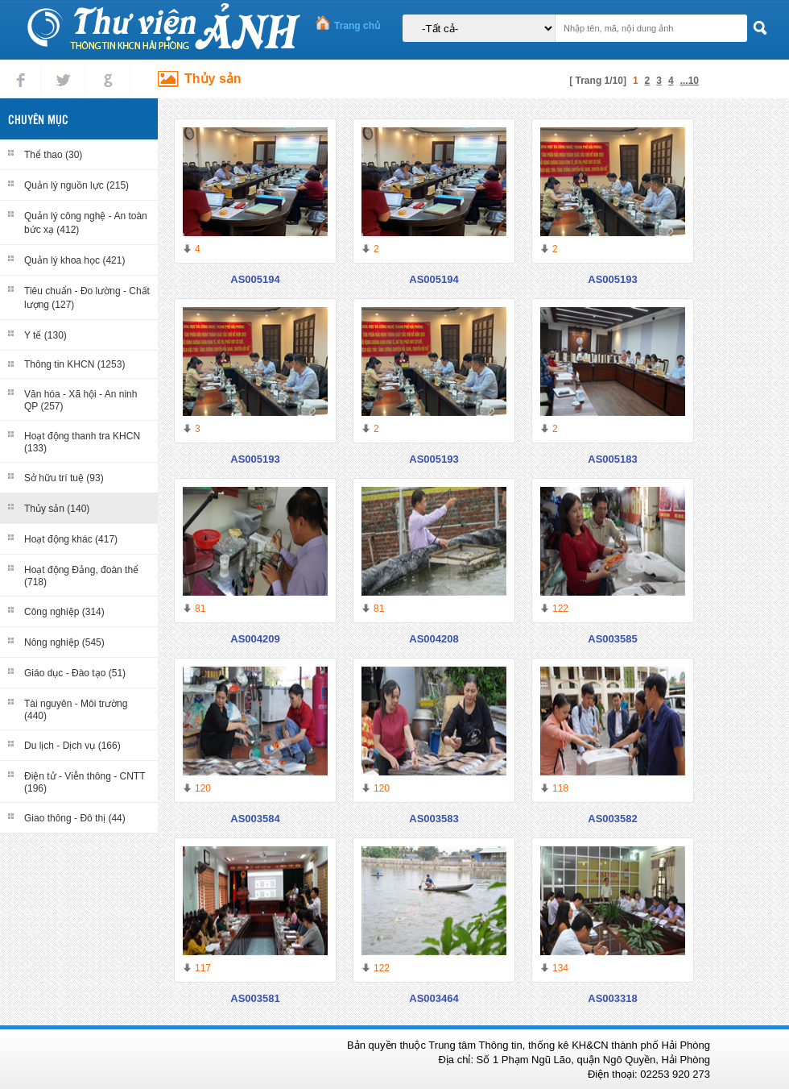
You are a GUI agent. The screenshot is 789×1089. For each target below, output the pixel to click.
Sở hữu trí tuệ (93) (64, 478)
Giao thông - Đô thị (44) (75, 818)
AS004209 (254, 639)
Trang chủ (357, 25)
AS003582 (612, 819)
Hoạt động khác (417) (71, 539)
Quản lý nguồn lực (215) (76, 185)
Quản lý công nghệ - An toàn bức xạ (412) (85, 222)
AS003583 (433, 819)
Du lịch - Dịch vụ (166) (72, 745)
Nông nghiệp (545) (64, 642)
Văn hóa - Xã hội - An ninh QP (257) (80, 400)
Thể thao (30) (53, 154)
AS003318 (612, 998)
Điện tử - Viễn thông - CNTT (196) (84, 782)
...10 (689, 80)
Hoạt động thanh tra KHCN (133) (82, 442)
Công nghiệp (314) (64, 611)
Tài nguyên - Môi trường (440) (75, 709)
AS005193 (612, 279)
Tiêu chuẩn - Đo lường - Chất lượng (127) (87, 297)
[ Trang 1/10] (597, 80)
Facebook (20, 66)
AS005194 (254, 279)
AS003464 (433, 998)
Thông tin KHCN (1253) (74, 364)
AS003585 (612, 639)
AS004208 (433, 639)
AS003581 (254, 998)
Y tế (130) (45, 335)
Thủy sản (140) (56, 508)
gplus (104, 66)
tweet (59, 66)
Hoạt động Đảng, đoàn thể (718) (81, 576)
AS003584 (254, 819)
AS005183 (612, 459)
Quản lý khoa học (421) (74, 260)
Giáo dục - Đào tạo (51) (75, 673)
